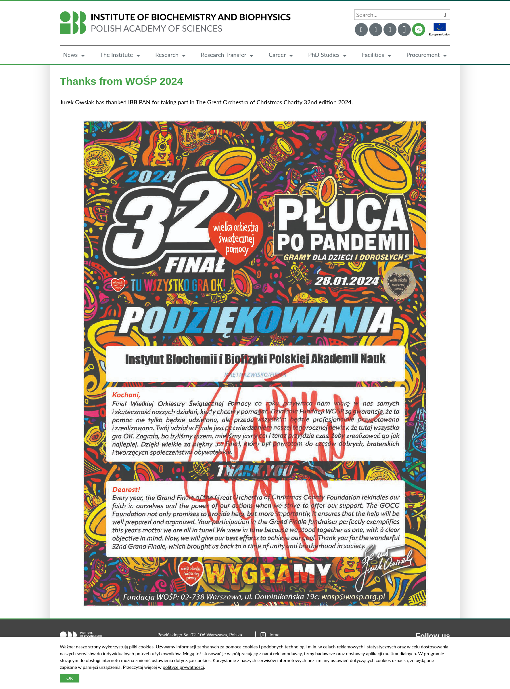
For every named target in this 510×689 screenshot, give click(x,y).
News (70, 54)
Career (277, 54)
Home (270, 634)
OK (69, 678)
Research (167, 54)
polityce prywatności (183, 667)
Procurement (423, 54)
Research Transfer (223, 54)
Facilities (373, 54)
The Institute (116, 54)
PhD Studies (324, 54)
